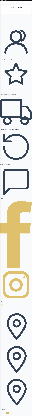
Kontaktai (2, 305)
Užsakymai (2, 307)
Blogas (2, 304)
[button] (1, 2)
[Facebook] (16, 268)
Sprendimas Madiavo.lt (2, 415)
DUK (1, 303)
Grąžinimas (2, 308)
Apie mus (2, 302)
